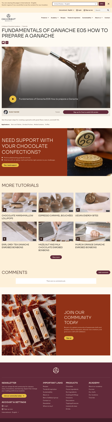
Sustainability (47, 392)
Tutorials (24, 26)
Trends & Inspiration (74, 18)
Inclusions (69, 398)
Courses (91, 389)
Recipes (63, 18)
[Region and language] (75, 4)
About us (46, 395)
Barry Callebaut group (50, 398)
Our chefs (92, 392)
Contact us (46, 400)
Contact (107, 18)
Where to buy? (48, 406)
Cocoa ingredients (72, 389)
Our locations (93, 395)
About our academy (95, 386)
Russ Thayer (14, 112)
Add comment (103, 272)
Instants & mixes (71, 406)
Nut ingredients (71, 392)
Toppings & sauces (72, 403)
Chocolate (69, 386)
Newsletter (47, 403)
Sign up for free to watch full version (86, 112)
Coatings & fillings (72, 395)
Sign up (68, 338)
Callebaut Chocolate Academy (11, 26)
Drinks (68, 409)
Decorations (70, 400)
